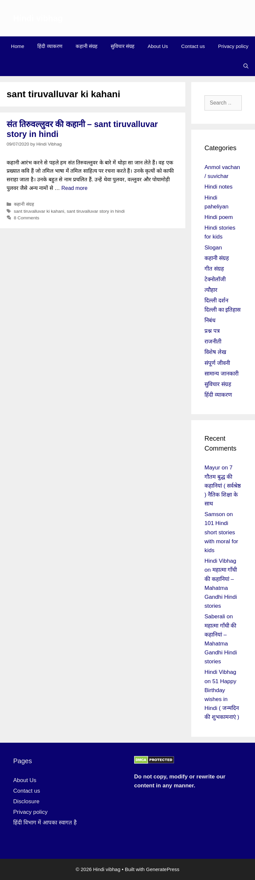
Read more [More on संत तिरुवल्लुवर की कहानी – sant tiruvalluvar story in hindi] (74, 188)
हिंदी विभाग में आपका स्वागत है (45, 822)
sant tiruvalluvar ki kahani (39, 211)
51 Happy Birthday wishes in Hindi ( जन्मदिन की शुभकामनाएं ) (221, 699)
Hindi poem (218, 217)
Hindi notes (218, 187)
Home (17, 46)
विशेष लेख (215, 352)
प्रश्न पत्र (212, 331)
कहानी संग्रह (86, 46)
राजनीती (212, 341)
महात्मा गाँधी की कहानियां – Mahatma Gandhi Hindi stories (220, 588)
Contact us (193, 46)
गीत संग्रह (214, 269)
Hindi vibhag (38, 18)
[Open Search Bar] (246, 66)
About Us (158, 46)
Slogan (213, 247)
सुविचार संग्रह (122, 46)
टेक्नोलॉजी (215, 279)
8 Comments (26, 217)
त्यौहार (210, 290)
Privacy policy (233, 46)
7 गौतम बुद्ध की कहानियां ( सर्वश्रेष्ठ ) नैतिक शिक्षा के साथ (222, 485)
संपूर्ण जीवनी (217, 363)
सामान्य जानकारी (221, 374)
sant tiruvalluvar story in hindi (96, 211)
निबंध (209, 320)
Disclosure (26, 801)
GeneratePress (162, 869)
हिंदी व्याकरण (49, 46)
